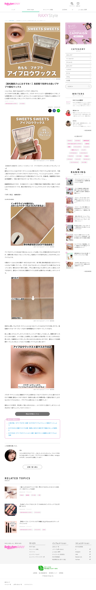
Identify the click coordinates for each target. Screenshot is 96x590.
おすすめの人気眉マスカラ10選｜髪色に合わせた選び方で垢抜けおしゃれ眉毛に (32, 429)
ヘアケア (68, 69)
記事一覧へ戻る (32, 467)
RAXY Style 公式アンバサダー (11, 103)
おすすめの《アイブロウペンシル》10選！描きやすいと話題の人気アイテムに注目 (32, 434)
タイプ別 (84, 162)
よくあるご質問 (82, 9)
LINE (76, 554)
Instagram (77, 551)
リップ (83, 150)
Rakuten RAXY (12, 4)
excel (44, 529)
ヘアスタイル (73, 153)
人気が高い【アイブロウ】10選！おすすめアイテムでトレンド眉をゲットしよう (32, 424)
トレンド (86, 146)
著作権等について (53, 573)
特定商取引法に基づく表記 (59, 559)
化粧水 (86, 156)
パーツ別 (33, 495)
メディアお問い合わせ (58, 549)
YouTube (77, 559)
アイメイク (11, 101)
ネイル (68, 73)
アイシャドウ (37, 512)
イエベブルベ (83, 153)
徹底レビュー (75, 150)
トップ (13, 9)
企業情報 (35, 573)
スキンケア (69, 55)
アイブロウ (22, 103)
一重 (39, 495)
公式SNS (64, 9)
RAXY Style (30, 9)
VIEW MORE (87, 130)
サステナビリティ (28, 584)
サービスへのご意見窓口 (58, 554)
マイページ (32, 551)
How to (21, 495)
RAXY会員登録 (79, 546)
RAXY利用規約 (56, 557)
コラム (68, 77)
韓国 (69, 146)
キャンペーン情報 (48, 9)
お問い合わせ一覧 (18, 584)
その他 (68, 80)
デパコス (70, 159)
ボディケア (69, 66)
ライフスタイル (74, 162)
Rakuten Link (78, 557)
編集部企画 (86, 140)
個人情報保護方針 (43, 573)
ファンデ (78, 159)
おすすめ (77, 140)
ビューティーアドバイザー (36, 557)
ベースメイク (69, 59)
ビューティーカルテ (34, 554)
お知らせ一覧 (55, 546)
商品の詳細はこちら (32, 414)
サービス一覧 (8, 584)
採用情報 (61, 573)
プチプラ (71, 156)
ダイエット (86, 159)
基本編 (27, 495)
